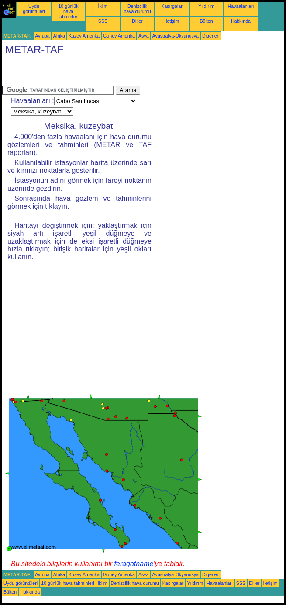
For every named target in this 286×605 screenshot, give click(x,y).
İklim (103, 6)
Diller (137, 21)
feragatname (134, 563)
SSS (102, 21)
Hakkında (241, 21)
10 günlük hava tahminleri (68, 11)
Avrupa (42, 35)
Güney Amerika (119, 35)
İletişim (172, 21)
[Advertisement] (104, 72)
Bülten (206, 21)
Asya (143, 35)
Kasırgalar (172, 6)
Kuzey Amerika (84, 35)
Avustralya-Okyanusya (175, 35)
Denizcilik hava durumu (137, 8)
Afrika (59, 35)
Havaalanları (241, 6)
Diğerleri (211, 35)
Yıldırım (206, 6)
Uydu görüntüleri (34, 8)
